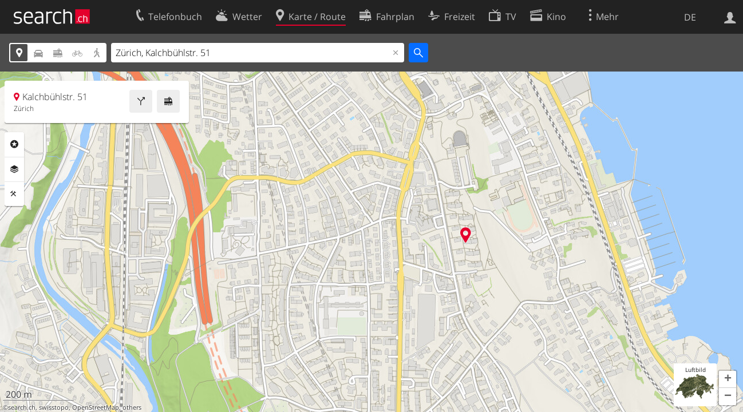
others (131, 407)
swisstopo (54, 407)
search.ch (21, 407)
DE (690, 17)
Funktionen (14, 194)
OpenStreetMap (95, 407)
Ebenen (14, 169)
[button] (727, 379)
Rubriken (14, 144)
